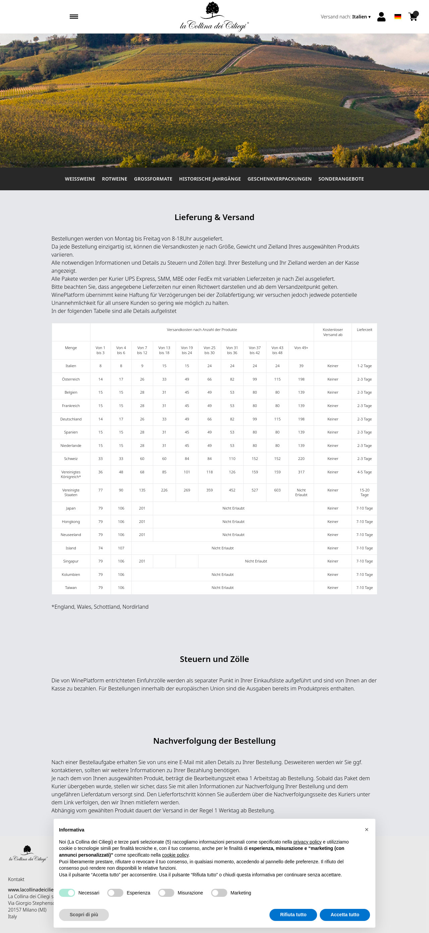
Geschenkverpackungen (280, 179)
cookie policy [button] (175, 867)
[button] (366, 842)
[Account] (381, 16)
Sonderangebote (341, 179)
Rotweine (114, 179)
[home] (214, 17)
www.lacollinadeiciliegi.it (35, 889)
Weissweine (80, 179)
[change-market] (347, 16)
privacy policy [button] (308, 854)
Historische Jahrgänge (210, 179)
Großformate (153, 179)
